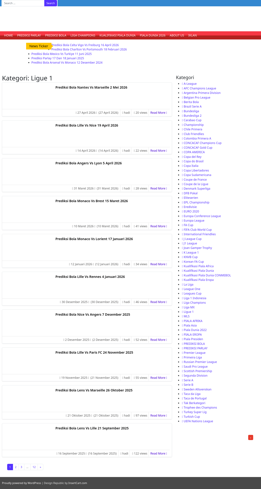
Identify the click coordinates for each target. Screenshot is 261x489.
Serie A (188, 380)
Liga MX (189, 307)
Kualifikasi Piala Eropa (199, 280)
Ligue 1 (189, 312)
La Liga (188, 284)
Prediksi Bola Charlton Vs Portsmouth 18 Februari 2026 (89, 49)
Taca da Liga (192, 394)
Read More (159, 112)
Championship (194, 125)
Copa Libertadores (196, 170)
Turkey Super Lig (195, 412)
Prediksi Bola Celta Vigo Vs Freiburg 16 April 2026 (85, 45)
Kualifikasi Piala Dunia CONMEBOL (207, 275)
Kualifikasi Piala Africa (199, 266)
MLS (187, 316)
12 (34, 467)
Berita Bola (191, 102)
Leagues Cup (192, 293)
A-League (190, 84)
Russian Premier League (200, 362)
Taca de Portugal (195, 398)
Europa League (194, 220)
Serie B (188, 385)
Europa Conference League (202, 216)
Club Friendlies (194, 134)
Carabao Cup (193, 120)
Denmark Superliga (197, 188)
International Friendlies (200, 234)
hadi (127, 113)
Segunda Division (196, 375)
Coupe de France (195, 179)
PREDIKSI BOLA (55, 35)
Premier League (195, 353)
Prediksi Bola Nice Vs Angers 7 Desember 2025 (92, 314)
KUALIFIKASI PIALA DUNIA (118, 35)
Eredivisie (190, 207)
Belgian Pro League (197, 97)
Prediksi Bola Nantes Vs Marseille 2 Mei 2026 (91, 87)
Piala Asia (190, 325)
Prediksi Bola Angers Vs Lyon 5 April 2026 (88, 163)
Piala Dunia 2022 (195, 330)
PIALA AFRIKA (193, 321)
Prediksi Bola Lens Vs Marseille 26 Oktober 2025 (93, 390)
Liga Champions (195, 303)
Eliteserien (191, 198)
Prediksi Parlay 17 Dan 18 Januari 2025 (57, 58)
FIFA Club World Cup (198, 230)
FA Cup (188, 225)
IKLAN (192, 35)
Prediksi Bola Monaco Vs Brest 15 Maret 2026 (91, 201)
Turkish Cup (192, 417)
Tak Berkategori (194, 403)
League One (192, 289)
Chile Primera (193, 129)
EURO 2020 (191, 211)
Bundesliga (191, 111)
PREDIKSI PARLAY (29, 35)
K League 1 (191, 252)
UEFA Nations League (198, 421)
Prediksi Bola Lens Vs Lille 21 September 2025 (92, 428)
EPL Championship (196, 202)
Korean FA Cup (194, 262)
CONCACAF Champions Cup (203, 143)
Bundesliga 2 (193, 116)
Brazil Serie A (193, 106)
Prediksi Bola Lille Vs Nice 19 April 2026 (86, 125)
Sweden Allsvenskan (198, 389)
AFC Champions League (200, 88)
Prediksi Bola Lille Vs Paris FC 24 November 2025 (94, 352)
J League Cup (193, 239)
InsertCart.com (77, 483)
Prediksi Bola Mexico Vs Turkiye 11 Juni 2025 (61, 54)
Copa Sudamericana (197, 175)
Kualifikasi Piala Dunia (199, 271)
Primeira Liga (193, 357)
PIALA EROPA (193, 334)
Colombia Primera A (197, 138)
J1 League (190, 243)
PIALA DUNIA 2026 (152, 35)
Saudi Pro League (196, 366)
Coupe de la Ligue (196, 184)
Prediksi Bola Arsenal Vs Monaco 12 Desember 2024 (67, 62)
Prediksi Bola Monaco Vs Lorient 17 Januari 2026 (94, 239)
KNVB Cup (191, 257)
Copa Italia (191, 166)
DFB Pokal (191, 193)
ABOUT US (177, 35)
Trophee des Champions (200, 407)
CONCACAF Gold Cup (198, 148)
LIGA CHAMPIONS (83, 35)
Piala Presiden (193, 339)
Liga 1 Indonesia (195, 298)
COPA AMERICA (194, 152)
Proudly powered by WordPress (21, 483)
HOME (8, 35)
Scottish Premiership (198, 371)
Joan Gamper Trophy (198, 248)
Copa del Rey (192, 157)
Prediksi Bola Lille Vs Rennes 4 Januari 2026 (90, 276)
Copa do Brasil (194, 161)
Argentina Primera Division (202, 93)
